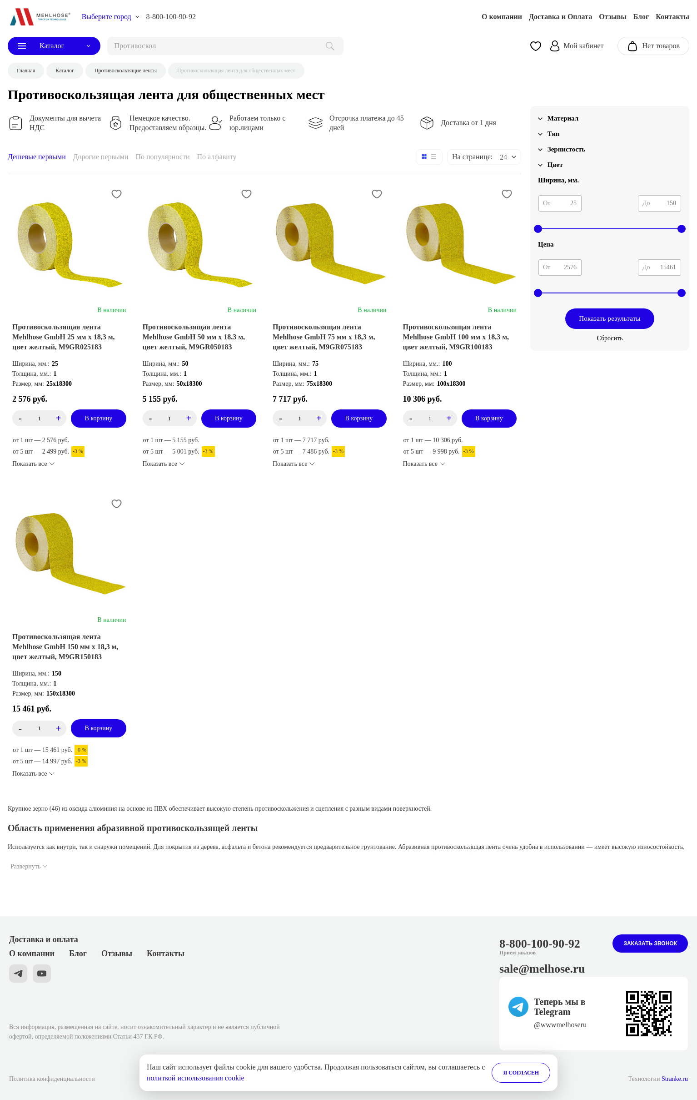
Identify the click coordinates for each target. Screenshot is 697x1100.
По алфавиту (216, 157)
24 (503, 157)
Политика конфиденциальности (52, 1078)
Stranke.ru (675, 1078)
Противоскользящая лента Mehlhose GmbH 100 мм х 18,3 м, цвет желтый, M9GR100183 (456, 337)
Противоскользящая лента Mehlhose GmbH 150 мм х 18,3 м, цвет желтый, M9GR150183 (65, 647)
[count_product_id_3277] (430, 418)
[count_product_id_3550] (300, 418)
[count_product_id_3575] (39, 418)
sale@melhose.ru (542, 968)
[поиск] (225, 46)
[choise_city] (110, 16)
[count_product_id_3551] (170, 418)
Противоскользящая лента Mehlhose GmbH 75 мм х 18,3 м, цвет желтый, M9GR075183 (324, 337)
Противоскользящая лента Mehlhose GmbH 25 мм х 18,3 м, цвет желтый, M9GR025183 (63, 337)
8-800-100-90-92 (171, 16)
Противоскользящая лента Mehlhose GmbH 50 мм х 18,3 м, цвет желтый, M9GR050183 (194, 337)
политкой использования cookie (195, 1078)
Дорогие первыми (101, 157)
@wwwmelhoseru (560, 1025)
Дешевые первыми (37, 157)
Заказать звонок (650, 943)
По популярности (163, 157)
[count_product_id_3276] (39, 729)
